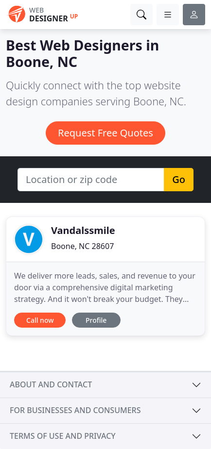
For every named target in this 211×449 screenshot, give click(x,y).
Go (178, 179)
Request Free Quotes (105, 132)
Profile (96, 320)
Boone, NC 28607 (82, 246)
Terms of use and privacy (63, 436)
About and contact (51, 384)
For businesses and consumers (75, 410)
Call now (39, 320)
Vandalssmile (83, 230)
